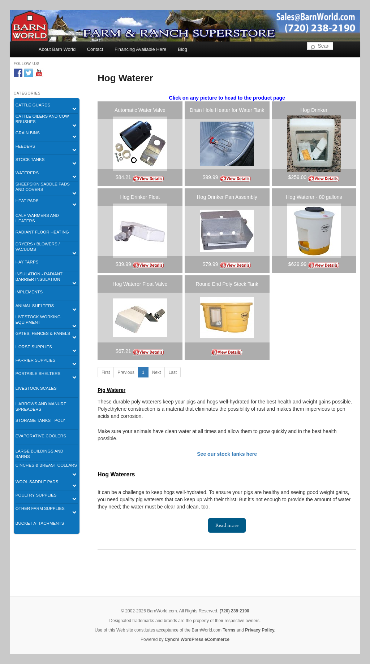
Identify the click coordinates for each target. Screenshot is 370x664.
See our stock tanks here (227, 454)
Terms (229, 630)
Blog (182, 49)
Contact (95, 49)
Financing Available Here (141, 49)
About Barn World (57, 49)
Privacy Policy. (260, 630)
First (106, 372)
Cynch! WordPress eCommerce (197, 639)
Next (156, 372)
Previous (125, 372)
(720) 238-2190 (234, 610)
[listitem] (140, 143)
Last (172, 372)
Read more (226, 525)
